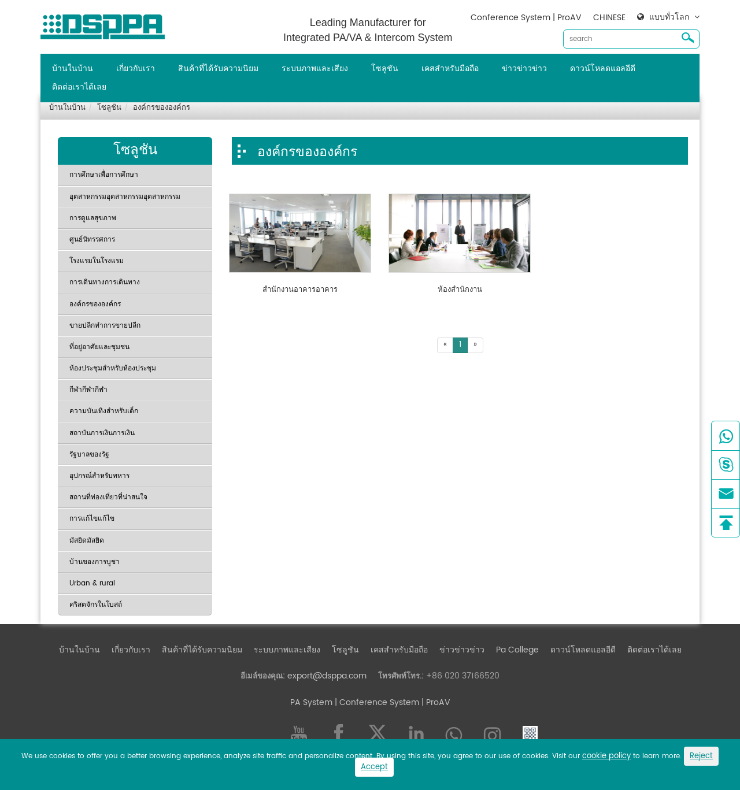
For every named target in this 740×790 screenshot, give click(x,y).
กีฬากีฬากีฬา (88, 389)
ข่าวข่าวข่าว (524, 68)
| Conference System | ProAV (391, 702)
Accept (374, 767)
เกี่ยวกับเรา (135, 68)
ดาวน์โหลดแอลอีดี (602, 68)
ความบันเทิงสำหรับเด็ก (103, 411)
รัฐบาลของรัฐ (89, 454)
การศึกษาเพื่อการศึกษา (103, 174)
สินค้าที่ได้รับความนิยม (218, 68)
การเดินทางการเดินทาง (104, 282)
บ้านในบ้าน (72, 68)
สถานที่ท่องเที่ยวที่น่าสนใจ (108, 497)
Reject (701, 756)
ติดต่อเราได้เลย (79, 87)
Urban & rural (92, 583)
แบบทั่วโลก (669, 17)
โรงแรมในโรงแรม (96, 260)
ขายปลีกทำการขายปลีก (104, 325)
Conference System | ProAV (526, 17)
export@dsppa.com (327, 676)
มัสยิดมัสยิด (86, 540)
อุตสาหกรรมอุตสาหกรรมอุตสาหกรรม (124, 196)
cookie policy (606, 756)
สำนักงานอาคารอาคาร (300, 290)
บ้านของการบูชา (94, 562)
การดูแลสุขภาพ (92, 218)
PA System (311, 702)
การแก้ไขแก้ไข (91, 518)
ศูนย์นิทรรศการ (92, 239)
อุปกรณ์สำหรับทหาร (99, 475)
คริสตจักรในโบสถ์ (95, 604)
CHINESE (609, 17)
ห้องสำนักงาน (460, 290)
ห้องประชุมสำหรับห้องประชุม (112, 368)
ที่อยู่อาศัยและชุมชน (99, 347)
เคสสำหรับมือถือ (450, 68)
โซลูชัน (384, 68)
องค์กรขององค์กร (161, 108)
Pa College (517, 650)
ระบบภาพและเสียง (315, 68)
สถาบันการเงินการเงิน (102, 433)
